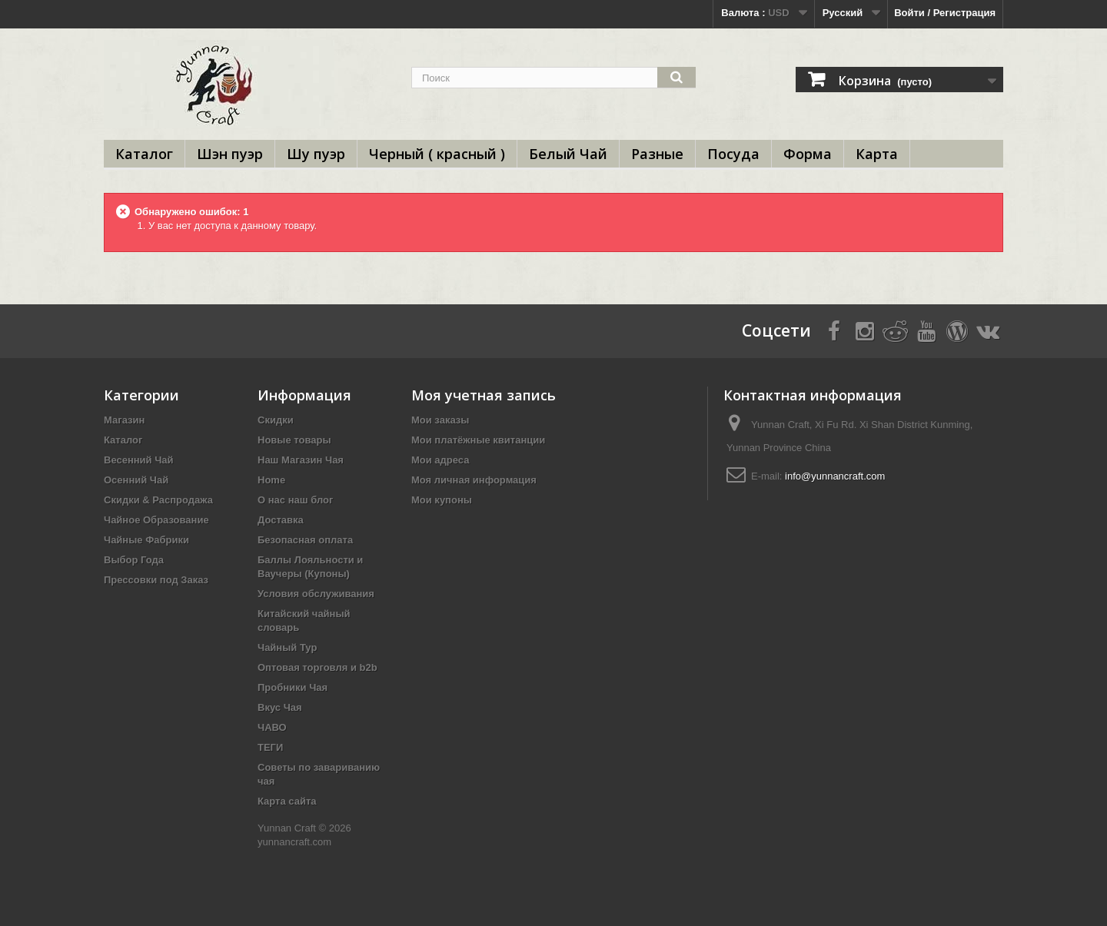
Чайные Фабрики (146, 540)
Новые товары (294, 440)
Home (271, 480)
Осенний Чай (136, 480)
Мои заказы (440, 420)
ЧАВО (272, 727)
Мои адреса (440, 460)
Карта (877, 153)
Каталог (144, 153)
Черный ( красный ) (437, 153)
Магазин (124, 420)
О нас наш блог (295, 500)
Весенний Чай (139, 460)
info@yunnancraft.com (835, 476)
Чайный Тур (287, 647)
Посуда (733, 153)
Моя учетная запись (483, 395)
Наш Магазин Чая (301, 460)
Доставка (281, 520)
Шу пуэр (316, 153)
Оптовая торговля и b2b (317, 667)
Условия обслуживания (316, 593)
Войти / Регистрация (945, 12)
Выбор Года (134, 560)
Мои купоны (441, 500)
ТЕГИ (270, 747)
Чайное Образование (156, 520)
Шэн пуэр (230, 153)
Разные (657, 153)
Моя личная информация (474, 480)
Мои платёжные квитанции (478, 440)
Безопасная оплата (305, 540)
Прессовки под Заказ (156, 580)
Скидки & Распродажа (158, 500)
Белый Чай (568, 153)
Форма (807, 153)
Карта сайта (287, 801)
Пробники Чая (292, 687)
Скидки (276, 420)
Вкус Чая (280, 707)
